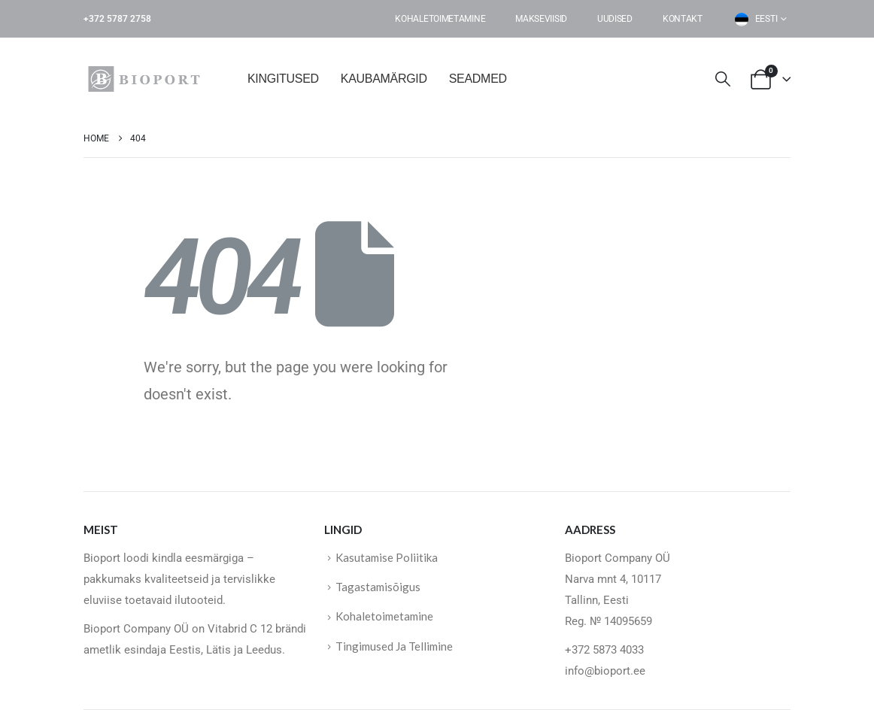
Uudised (615, 19)
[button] (723, 79)
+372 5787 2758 (117, 19)
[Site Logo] (147, 79)
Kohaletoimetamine (440, 19)
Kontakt (683, 19)
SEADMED (478, 78)
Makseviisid (541, 19)
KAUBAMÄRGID (384, 78)
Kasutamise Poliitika (386, 557)
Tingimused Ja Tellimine (394, 647)
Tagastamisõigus (377, 587)
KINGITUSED (283, 78)
